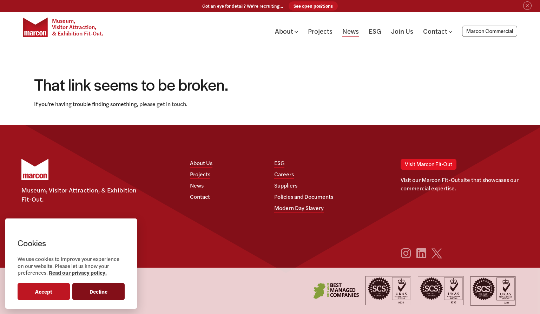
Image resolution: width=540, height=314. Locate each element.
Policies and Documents (303, 196)
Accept (43, 291)
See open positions (313, 6)
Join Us (402, 31)
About (286, 31)
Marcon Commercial (489, 31)
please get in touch (162, 104)
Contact (437, 31)
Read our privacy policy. (78, 272)
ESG (375, 31)
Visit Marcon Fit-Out (428, 164)
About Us (201, 163)
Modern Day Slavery (299, 208)
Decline (98, 291)
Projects (320, 31)
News (350, 31)
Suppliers (285, 185)
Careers (284, 174)
